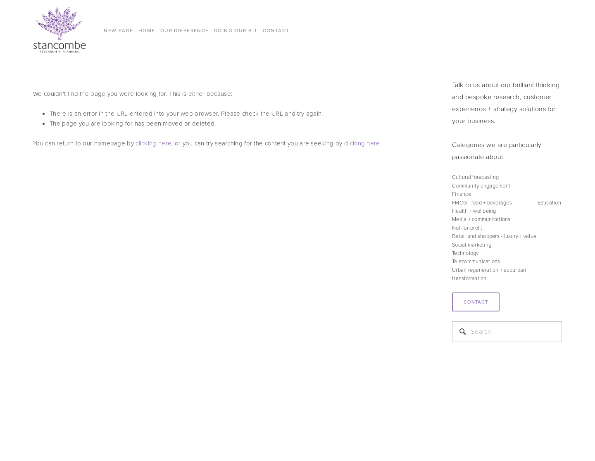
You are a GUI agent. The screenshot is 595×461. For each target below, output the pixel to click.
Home (146, 30)
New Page (118, 30)
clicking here (153, 143)
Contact (476, 302)
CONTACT (276, 30)
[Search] (507, 331)
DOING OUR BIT (236, 30)
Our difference (184, 30)
